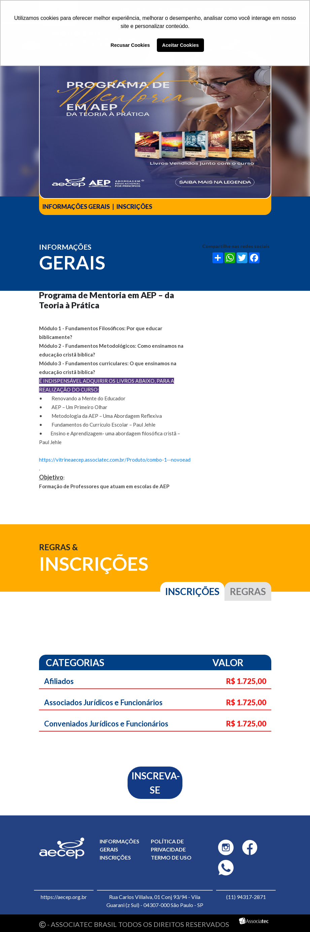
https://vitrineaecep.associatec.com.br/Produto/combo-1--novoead (115, 460)
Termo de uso (171, 857)
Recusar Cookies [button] (130, 45)
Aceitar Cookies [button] (180, 45)
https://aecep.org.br (64, 897)
